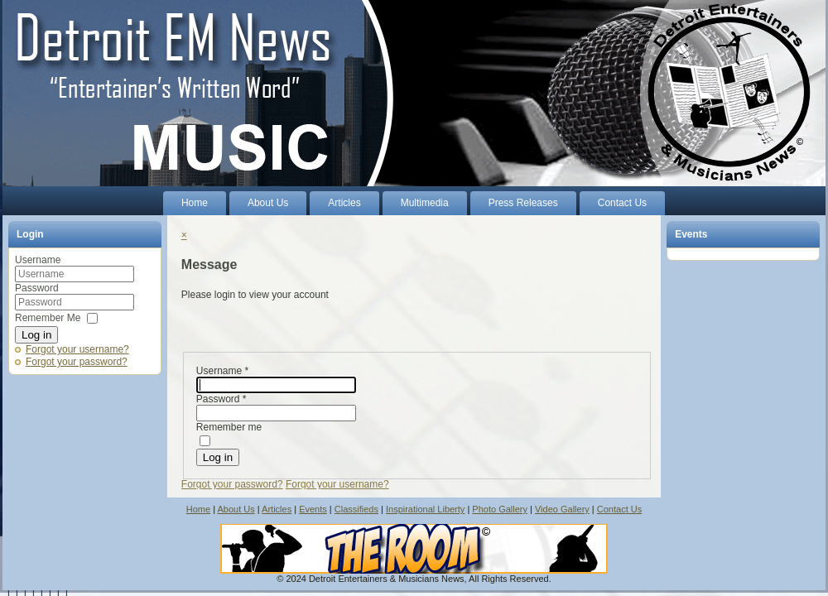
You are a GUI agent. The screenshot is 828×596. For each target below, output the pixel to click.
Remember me (229, 427)
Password (37, 288)
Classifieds (356, 509)
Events (313, 509)
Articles (276, 509)
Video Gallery (562, 509)
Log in (36, 335)
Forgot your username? (77, 349)
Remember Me (47, 318)
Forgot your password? (77, 362)
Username (37, 260)
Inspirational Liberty (425, 509)
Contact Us (619, 509)
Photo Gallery (499, 509)
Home (198, 509)
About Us (235, 509)
